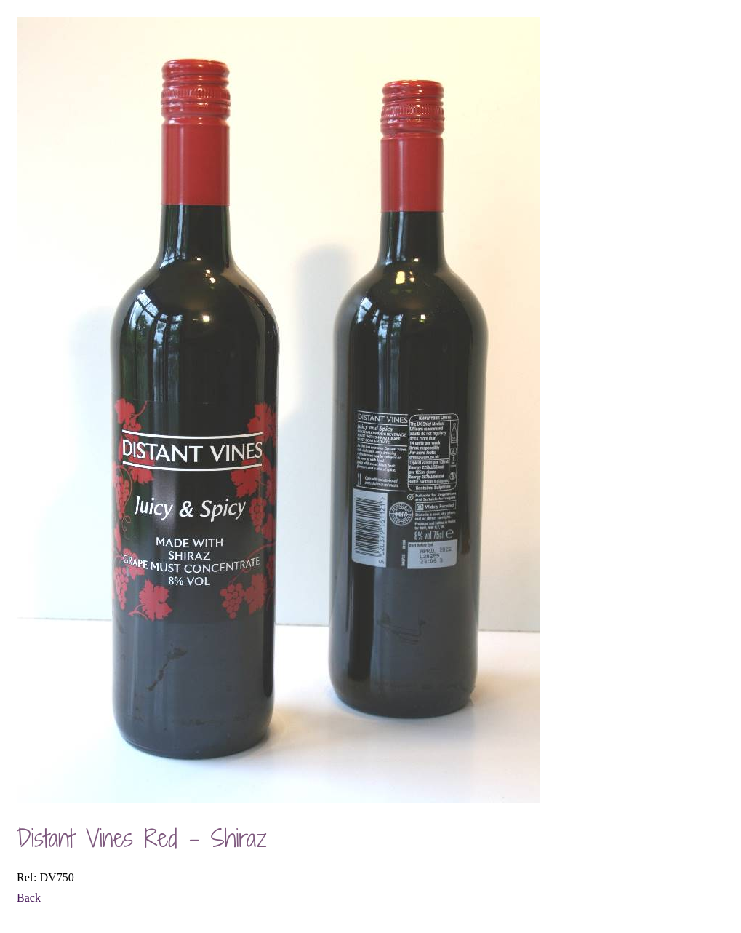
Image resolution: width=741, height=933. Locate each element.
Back (29, 898)
